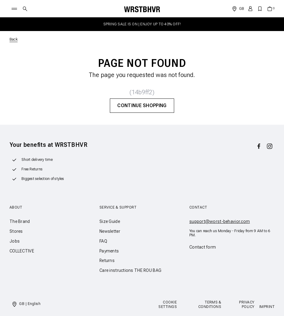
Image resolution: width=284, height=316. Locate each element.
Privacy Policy (246, 304)
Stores (16, 231)
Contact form (202, 247)
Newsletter (109, 231)
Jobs (15, 241)
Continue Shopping (141, 105)
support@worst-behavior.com (219, 221)
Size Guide (109, 221)
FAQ (103, 241)
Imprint (266, 307)
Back (14, 39)
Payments (109, 251)
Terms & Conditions (209, 304)
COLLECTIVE (22, 251)
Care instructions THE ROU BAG (130, 270)
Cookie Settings (167, 304)
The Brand (20, 221)
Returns (107, 260)
